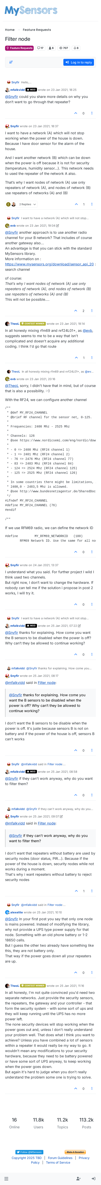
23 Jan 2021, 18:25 (64, 89)
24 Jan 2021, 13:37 (45, 565)
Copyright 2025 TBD (27, 1158)
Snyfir (15, 82)
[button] (6, 1178)
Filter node (46, 682)
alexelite (16, 912)
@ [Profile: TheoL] (12, 385)
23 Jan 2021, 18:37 (45, 126)
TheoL (14, 323)
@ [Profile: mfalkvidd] (15, 682)
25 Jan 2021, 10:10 (49, 912)
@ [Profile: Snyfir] (11, 96)
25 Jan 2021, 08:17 (45, 675)
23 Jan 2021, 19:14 (72, 323)
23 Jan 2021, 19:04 (42, 225)
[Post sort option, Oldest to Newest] (11, 62)
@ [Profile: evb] (87, 330)
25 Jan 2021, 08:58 (64, 771)
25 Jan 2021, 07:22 (64, 625)
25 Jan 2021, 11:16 (72, 985)
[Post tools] (92, 113)
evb (13, 225)
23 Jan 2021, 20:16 (42, 379)
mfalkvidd (17, 89)
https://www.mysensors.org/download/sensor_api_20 (49, 264)
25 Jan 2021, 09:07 (46, 816)
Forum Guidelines (60, 1158)
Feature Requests (19, 48)
